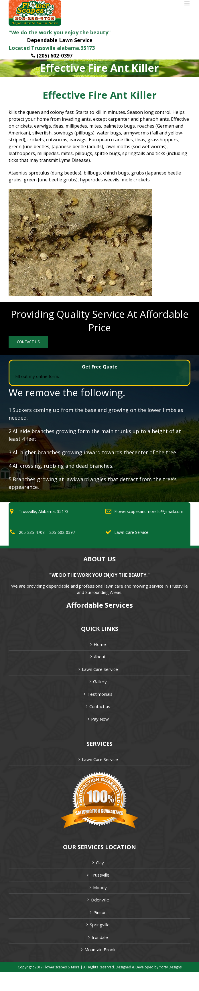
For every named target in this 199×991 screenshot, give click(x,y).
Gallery (100, 681)
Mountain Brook (99, 949)
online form (47, 376)
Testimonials (100, 694)
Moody (100, 887)
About (100, 656)
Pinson (100, 912)
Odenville (100, 900)
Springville (100, 924)
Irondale (100, 937)
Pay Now (100, 719)
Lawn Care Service (100, 669)
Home (100, 644)
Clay (100, 862)
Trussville (99, 875)
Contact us (99, 706)
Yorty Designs (170, 967)
